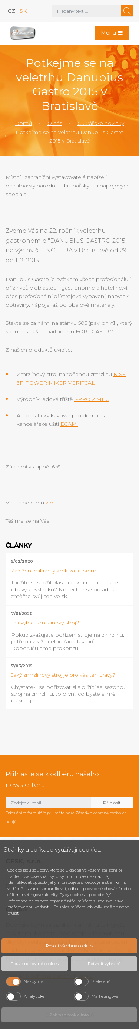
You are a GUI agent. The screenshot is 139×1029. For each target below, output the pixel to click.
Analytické (34, 996)
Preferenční (103, 981)
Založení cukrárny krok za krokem (53, 571)
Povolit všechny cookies (69, 945)
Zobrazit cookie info (69, 1014)
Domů (23, 123)
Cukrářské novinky (100, 123)
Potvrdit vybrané (104, 963)
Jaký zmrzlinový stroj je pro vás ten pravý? (63, 675)
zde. (51, 502)
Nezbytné (33, 981)
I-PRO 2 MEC (91, 399)
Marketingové (105, 996)
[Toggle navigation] (112, 33)
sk (23, 10)
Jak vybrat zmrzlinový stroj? (45, 622)
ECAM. (69, 424)
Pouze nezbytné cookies (35, 963)
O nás (54, 123)
